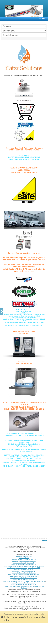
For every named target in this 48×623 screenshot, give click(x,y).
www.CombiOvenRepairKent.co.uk (13, 581)
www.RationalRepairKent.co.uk (35, 581)
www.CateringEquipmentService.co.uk (23, 561)
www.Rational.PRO (34, 568)
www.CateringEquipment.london (17, 568)
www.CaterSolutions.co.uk (24, 556)
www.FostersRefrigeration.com (13, 566)
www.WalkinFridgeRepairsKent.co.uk (23, 571)
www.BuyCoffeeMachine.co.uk (23, 569)
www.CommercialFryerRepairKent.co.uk (23, 584)
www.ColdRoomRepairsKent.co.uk (23, 579)
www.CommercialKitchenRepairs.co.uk (24, 564)
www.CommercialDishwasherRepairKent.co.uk (19, 586)
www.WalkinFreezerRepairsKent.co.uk (24, 573)
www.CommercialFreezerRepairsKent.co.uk (24, 576)
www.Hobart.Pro (17, 559)
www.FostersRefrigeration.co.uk (34, 566)
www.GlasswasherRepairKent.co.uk (23, 583)
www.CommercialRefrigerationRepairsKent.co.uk (23, 574)
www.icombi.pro (24, 558)
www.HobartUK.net (30, 559)
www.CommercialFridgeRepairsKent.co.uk (23, 578)
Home (44, 540)
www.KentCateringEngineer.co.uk (23, 563)
